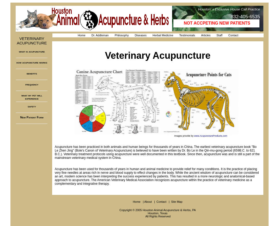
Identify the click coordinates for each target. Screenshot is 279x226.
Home (81, 35)
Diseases (141, 35)
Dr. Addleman (100, 35)
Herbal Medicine (163, 35)
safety (32, 106)
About (148, 201)
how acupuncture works (31, 62)
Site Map (176, 201)
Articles (205, 35)
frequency (31, 84)
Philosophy (122, 35)
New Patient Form (31, 117)
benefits (32, 73)
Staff (219, 35)
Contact (233, 35)
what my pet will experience (31, 97)
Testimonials (187, 35)
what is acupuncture (32, 51)
